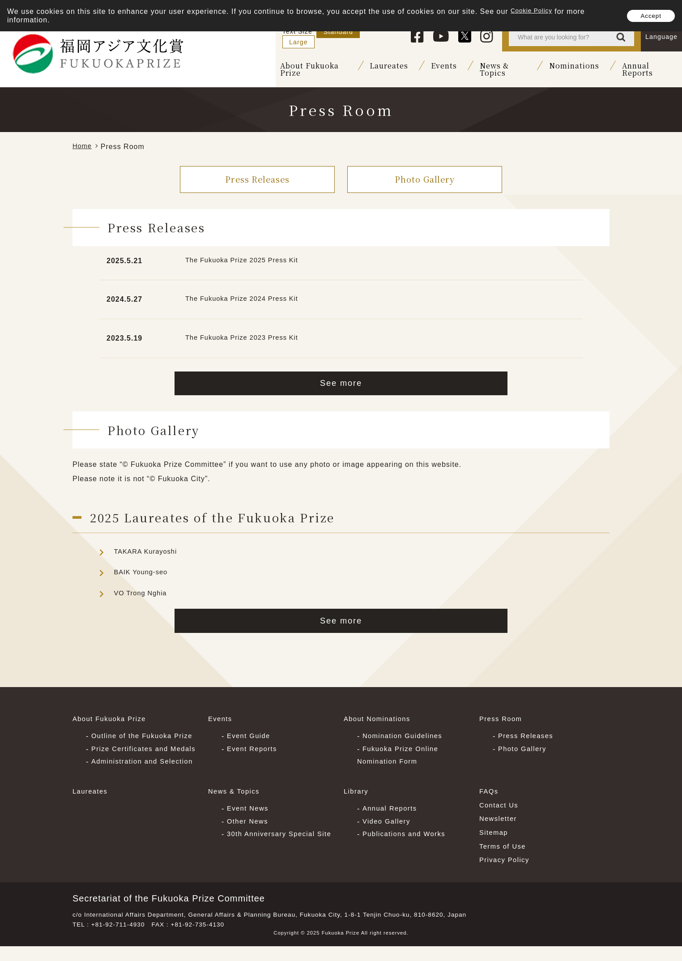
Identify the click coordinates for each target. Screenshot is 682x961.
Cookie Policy (535, 11)
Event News (249, 820)
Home (83, 141)
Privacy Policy (506, 872)
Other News (249, 833)
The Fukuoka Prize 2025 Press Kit (246, 255)
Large (377, 36)
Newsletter (499, 831)
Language (661, 36)
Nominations (565, 66)
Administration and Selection (146, 773)
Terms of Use (504, 858)
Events (424, 66)
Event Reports (254, 747)
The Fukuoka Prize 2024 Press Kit (246, 293)
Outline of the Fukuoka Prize (146, 734)
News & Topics (488, 66)
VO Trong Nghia (142, 590)
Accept (646, 15)
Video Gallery (388, 833)
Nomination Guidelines (406, 734)
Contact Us (500, 817)
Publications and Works (407, 846)
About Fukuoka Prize (286, 66)
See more (341, 379)
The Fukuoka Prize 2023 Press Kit (246, 332)
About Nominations (380, 718)
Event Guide (250, 734)
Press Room (502, 718)
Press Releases (257, 173)
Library (357, 803)
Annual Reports (643, 66)
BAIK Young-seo (143, 569)
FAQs (489, 803)
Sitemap (495, 844)
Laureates (369, 66)
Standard (335, 36)
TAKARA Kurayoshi (148, 548)
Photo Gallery (424, 173)
